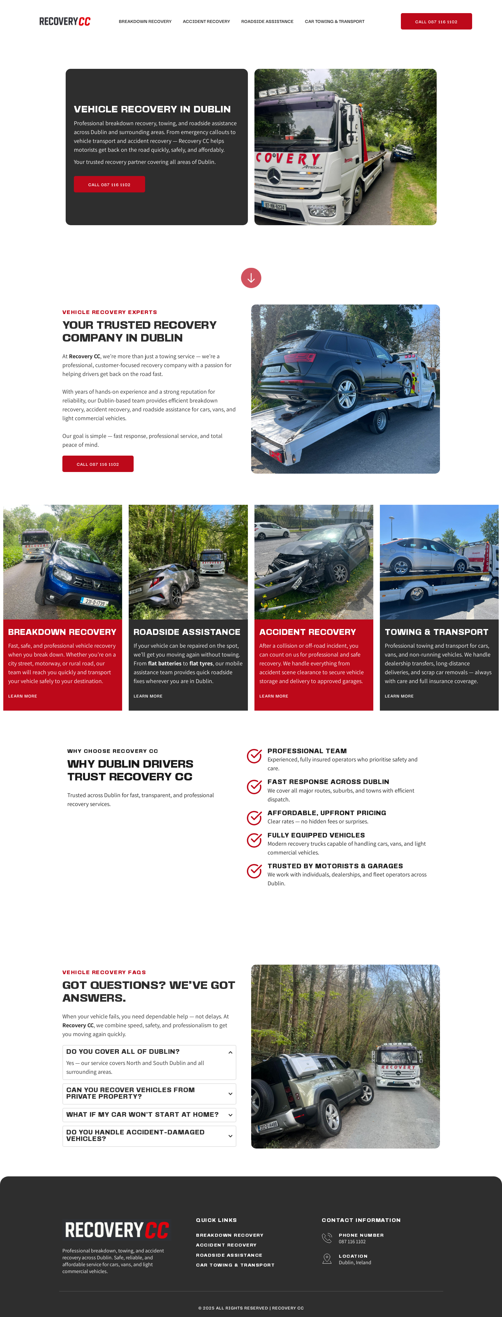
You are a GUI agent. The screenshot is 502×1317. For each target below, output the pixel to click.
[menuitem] (145, 21)
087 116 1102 (352, 1241)
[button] (149, 1052)
